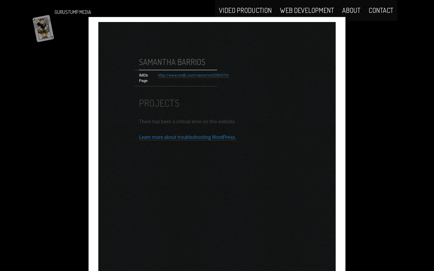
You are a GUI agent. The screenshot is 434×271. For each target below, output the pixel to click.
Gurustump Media (73, 12)
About (351, 17)
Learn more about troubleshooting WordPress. (187, 155)
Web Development (307, 17)
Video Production (245, 17)
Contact (381, 17)
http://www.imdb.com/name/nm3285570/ (193, 93)
